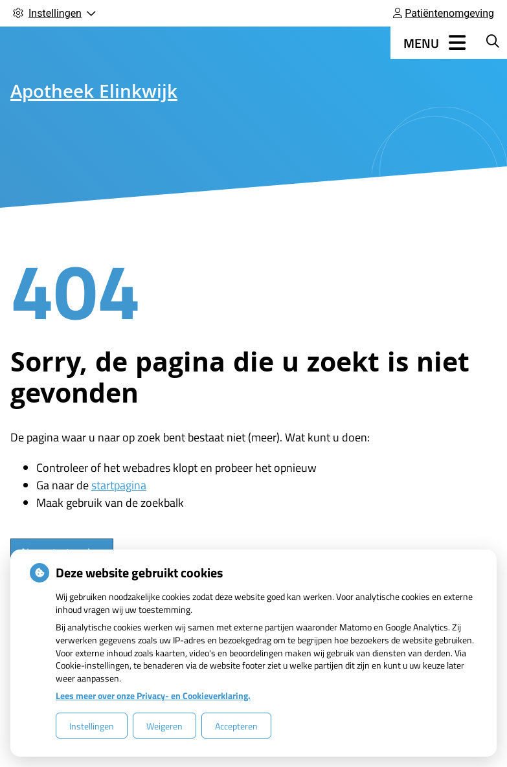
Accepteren (236, 726)
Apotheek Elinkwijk (93, 93)
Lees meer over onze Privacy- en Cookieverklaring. (153, 695)
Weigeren (164, 726)
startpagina (118, 485)
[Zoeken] (493, 41)
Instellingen (91, 726)
